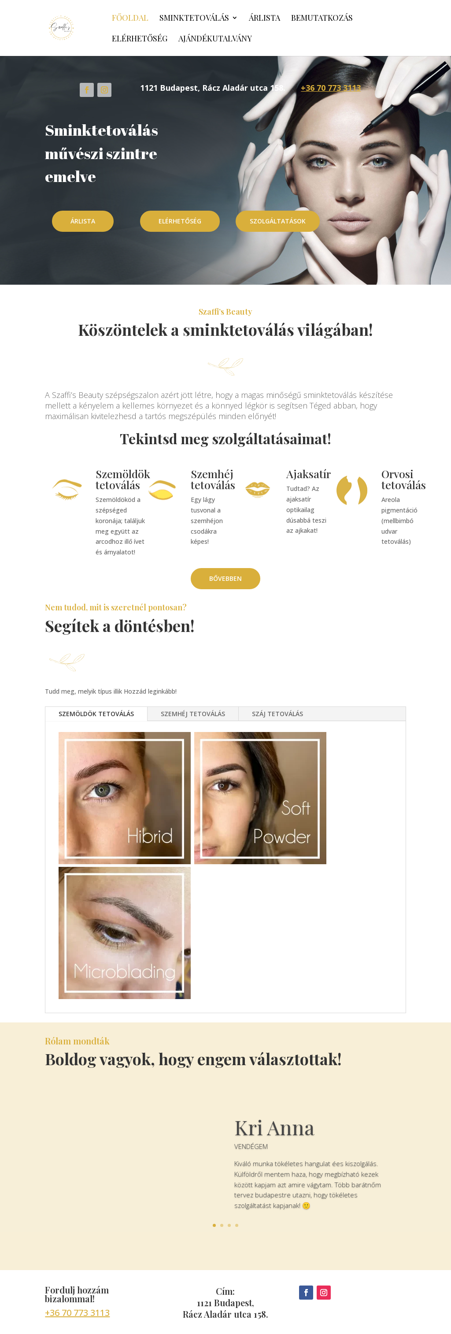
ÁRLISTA (82, 221)
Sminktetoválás (194, 19)
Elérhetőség (139, 39)
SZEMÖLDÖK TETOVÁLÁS (96, 714)
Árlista (264, 19)
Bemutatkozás (322, 19)
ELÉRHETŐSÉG (180, 221)
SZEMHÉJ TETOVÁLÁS (193, 714)
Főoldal (130, 19)
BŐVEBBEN (225, 578)
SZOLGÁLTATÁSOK (278, 221)
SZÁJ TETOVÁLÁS (277, 714)
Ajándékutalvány (215, 39)
